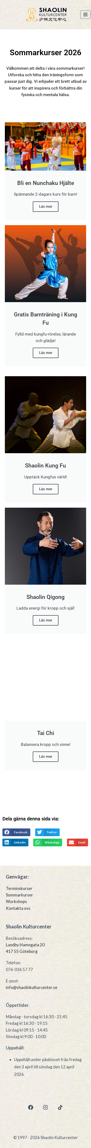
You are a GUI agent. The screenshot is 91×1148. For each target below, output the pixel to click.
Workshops (16, 901)
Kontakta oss (18, 908)
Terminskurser (19, 888)
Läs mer (45, 206)
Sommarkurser (19, 894)
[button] (16, 832)
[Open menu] (85, 14)
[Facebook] (31, 1107)
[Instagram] (45, 1107)
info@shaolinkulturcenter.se (31, 987)
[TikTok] (60, 1107)
